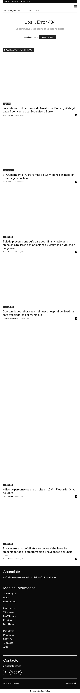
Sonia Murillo (8, 182)
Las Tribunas (9, 616)
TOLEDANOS (8, 237)
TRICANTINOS (8, 170)
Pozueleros (8, 631)
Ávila (5, 647)
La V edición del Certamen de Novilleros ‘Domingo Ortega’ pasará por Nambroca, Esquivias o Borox (39, 110)
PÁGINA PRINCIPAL (47, 37)
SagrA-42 (7, 104)
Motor (6, 597)
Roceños (7, 620)
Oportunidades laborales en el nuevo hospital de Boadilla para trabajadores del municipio (38, 313)
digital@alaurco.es (12, 666)
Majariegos (8, 635)
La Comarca (9, 608)
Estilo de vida (9, 602)
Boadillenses (9, 624)
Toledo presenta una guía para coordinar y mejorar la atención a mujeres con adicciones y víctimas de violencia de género (39, 245)
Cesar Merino (8, 115)
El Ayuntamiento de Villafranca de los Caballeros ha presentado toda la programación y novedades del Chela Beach (37, 552)
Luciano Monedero (10, 318)
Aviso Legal (71, 683)
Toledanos (8, 643)
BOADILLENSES (8, 307)
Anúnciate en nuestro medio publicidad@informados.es (29, 577)
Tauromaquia (9, 593)
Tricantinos (8, 612)
